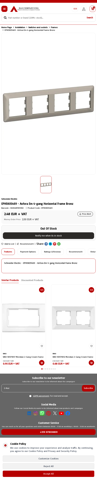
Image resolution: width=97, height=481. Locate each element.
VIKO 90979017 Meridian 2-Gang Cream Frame (23, 357)
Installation (20, 27)
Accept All (48, 473)
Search (90, 17)
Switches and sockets (38, 27)
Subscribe (88, 388)
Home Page (6, 27)
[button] (42, 369)
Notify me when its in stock (48, 235)
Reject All (49, 466)
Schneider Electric (9, 199)
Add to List (7, 244)
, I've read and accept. (48, 396)
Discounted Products (32, 280)
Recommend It (25, 244)
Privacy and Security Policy (62, 451)
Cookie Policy (36, 451)
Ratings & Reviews (52, 251)
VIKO (4, 353)
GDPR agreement (41, 396)
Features (8, 251)
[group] (48, 103)
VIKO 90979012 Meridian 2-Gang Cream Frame (73, 357)
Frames (54, 27)
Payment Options (28, 251)
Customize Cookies (48, 458)
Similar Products (10, 280)
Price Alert (85, 214)
